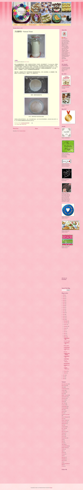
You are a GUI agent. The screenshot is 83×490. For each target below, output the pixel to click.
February (65, 371)
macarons (63, 411)
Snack (63, 418)
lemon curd (63, 460)
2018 (64, 309)
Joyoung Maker (64, 406)
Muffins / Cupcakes (65, 395)
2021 (64, 303)
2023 (64, 300)
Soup (62, 439)
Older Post (56, 128)
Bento (63, 441)
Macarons (65, 351)
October (65, 324)
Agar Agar (63, 444)
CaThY (64, 37)
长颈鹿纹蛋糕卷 (67, 347)
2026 (64, 295)
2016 (64, 312)
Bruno (63, 412)
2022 (64, 302)
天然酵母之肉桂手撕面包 (67, 354)
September (66, 326)
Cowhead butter (64, 388)
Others (63, 409)
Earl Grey (63, 436)
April (65, 335)
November (66, 322)
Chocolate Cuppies (67, 341)
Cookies (63, 390)
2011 (64, 375)
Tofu (62, 455)
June (65, 331)
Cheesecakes (64, 398)
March (65, 336)
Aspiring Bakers (64, 396)
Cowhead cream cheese (65, 414)
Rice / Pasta (64, 428)
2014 (64, 316)
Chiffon (63, 401)
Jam (62, 462)
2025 (64, 296)
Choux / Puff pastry (65, 417)
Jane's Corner (26, 61)
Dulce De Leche (64, 431)
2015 (64, 314)
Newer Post (15, 128)
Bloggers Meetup (64, 447)
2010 (64, 376)
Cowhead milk (64, 408)
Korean (63, 442)
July (64, 329)
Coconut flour (64, 426)
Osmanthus (63, 458)
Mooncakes (64, 457)
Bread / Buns (19, 124)
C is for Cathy (23, 24)
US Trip (63, 466)
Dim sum (63, 434)
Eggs (62, 450)
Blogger (51, 487)
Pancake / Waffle (64, 420)
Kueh (63, 425)
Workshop (63, 433)
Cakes (63, 387)
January (65, 372)
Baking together (66, 345)
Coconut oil (64, 404)
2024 (64, 298)
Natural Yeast (24, 124)
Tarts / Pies (63, 403)
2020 (64, 305)
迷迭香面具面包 (67, 363)
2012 (64, 319)
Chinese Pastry (64, 421)
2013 (64, 317)
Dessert (63, 393)
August (65, 328)
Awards (63, 429)
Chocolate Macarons (66, 361)
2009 (64, 378)
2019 (64, 307)
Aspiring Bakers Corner (44, 24)
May (65, 333)
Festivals (63, 452)
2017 (64, 310)
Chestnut (63, 449)
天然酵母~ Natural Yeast (66, 368)
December (65, 321)
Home (15, 24)
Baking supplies (32, 24)
